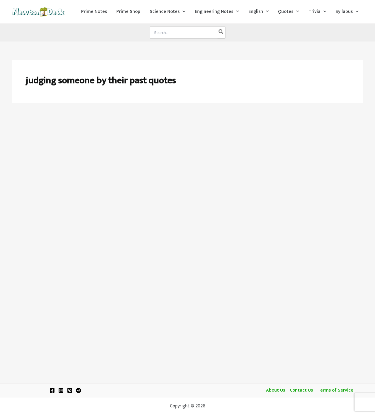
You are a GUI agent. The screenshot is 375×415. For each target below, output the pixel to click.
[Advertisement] (187, 153)
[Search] (221, 32)
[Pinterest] (69, 390)
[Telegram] (78, 390)
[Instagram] (61, 390)
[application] (182, 11)
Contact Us (301, 390)
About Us (275, 390)
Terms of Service (335, 390)
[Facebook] (52, 390)
